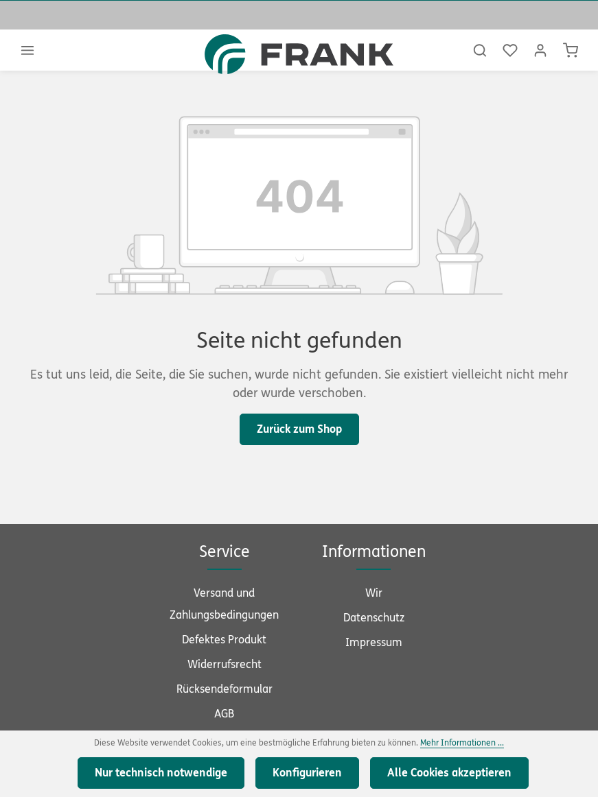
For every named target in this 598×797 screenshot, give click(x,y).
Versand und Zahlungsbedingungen (224, 603)
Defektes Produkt (224, 639)
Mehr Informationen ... (462, 743)
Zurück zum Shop (299, 429)
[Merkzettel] (510, 50)
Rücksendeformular (224, 688)
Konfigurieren (307, 772)
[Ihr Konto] (540, 50)
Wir (373, 592)
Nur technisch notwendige (161, 772)
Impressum (373, 642)
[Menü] (27, 50)
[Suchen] (480, 50)
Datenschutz (373, 617)
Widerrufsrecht (224, 664)
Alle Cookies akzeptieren (449, 772)
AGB (224, 713)
